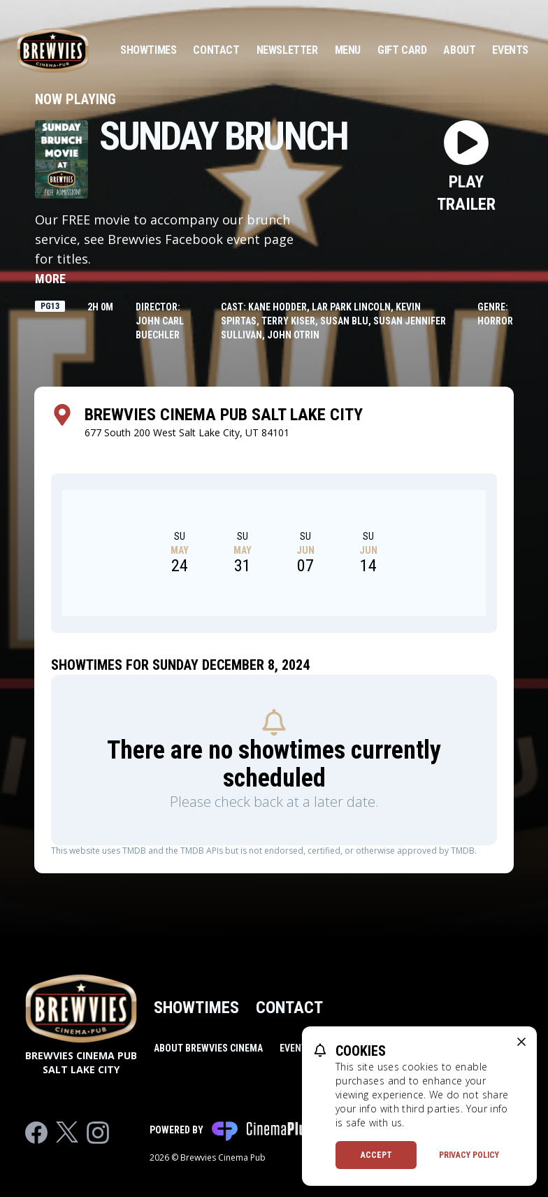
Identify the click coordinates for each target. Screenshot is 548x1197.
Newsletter (287, 50)
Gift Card (401, 50)
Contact (216, 50)
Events (510, 50)
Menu (348, 50)
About (459, 50)
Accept (376, 1155)
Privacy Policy (469, 1155)
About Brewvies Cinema (208, 1048)
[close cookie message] (521, 1042)
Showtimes (148, 50)
